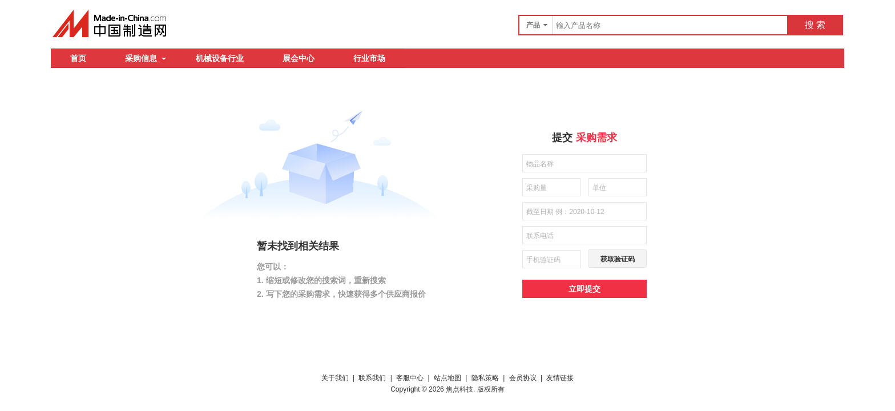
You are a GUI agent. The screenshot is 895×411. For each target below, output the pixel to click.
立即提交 (584, 288)
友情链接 (560, 378)
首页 (78, 58)
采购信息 (145, 58)
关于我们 (335, 378)
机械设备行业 (220, 58)
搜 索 (815, 25)
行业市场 (369, 58)
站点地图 (447, 378)
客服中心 (410, 378)
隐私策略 (485, 378)
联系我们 (372, 378)
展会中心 (299, 58)
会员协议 (523, 378)
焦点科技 (459, 389)
